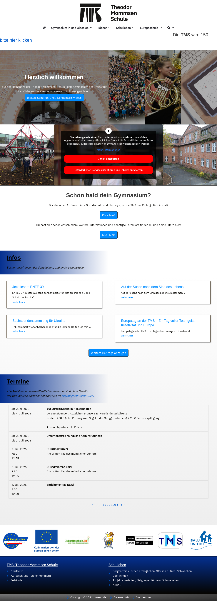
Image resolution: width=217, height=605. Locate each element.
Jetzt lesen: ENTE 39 (28, 287)
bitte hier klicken (16, 40)
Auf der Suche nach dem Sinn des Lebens (152, 287)
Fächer (104, 28)
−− (96, 504)
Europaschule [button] (151, 28)
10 (104, 504)
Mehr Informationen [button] (108, 149)
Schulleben (125, 28)
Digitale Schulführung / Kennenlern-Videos (54, 97)
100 (113, 504)
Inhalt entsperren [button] (108, 158)
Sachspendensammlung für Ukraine (38, 321)
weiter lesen (18, 302)
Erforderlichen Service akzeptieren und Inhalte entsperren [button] (108, 169)
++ (120, 504)
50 (108, 504)
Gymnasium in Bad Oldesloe (72, 28)
